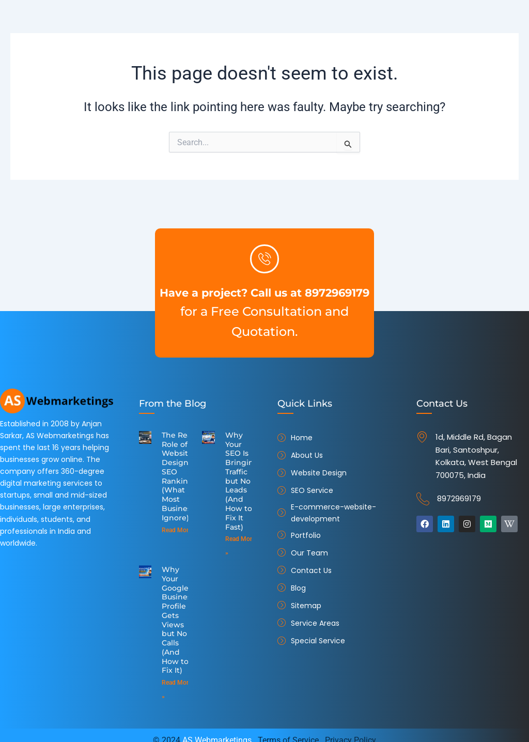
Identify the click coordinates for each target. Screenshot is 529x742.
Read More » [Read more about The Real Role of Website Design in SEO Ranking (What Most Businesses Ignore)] (179, 525)
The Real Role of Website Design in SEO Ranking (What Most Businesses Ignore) (181, 474)
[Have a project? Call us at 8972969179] (264, 249)
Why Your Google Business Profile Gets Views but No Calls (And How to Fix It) (177, 612)
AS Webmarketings (217, 730)
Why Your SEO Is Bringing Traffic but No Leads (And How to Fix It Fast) (240, 479)
